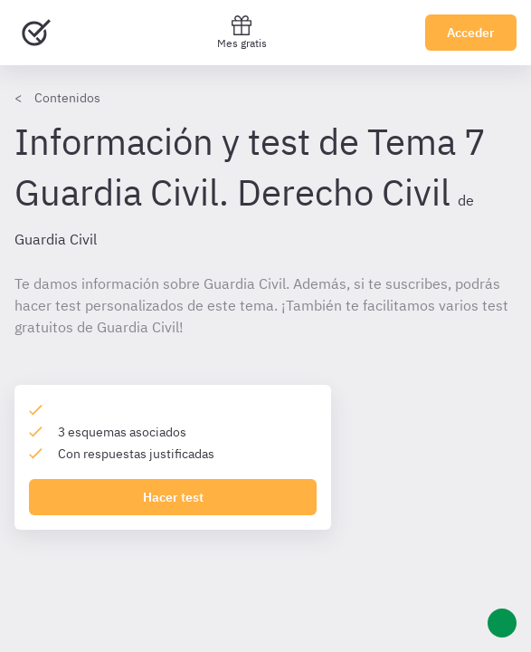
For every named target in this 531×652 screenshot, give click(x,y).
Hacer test (173, 497)
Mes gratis (242, 32)
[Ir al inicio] (36, 32)
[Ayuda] (502, 623)
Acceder (471, 32)
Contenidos (67, 98)
